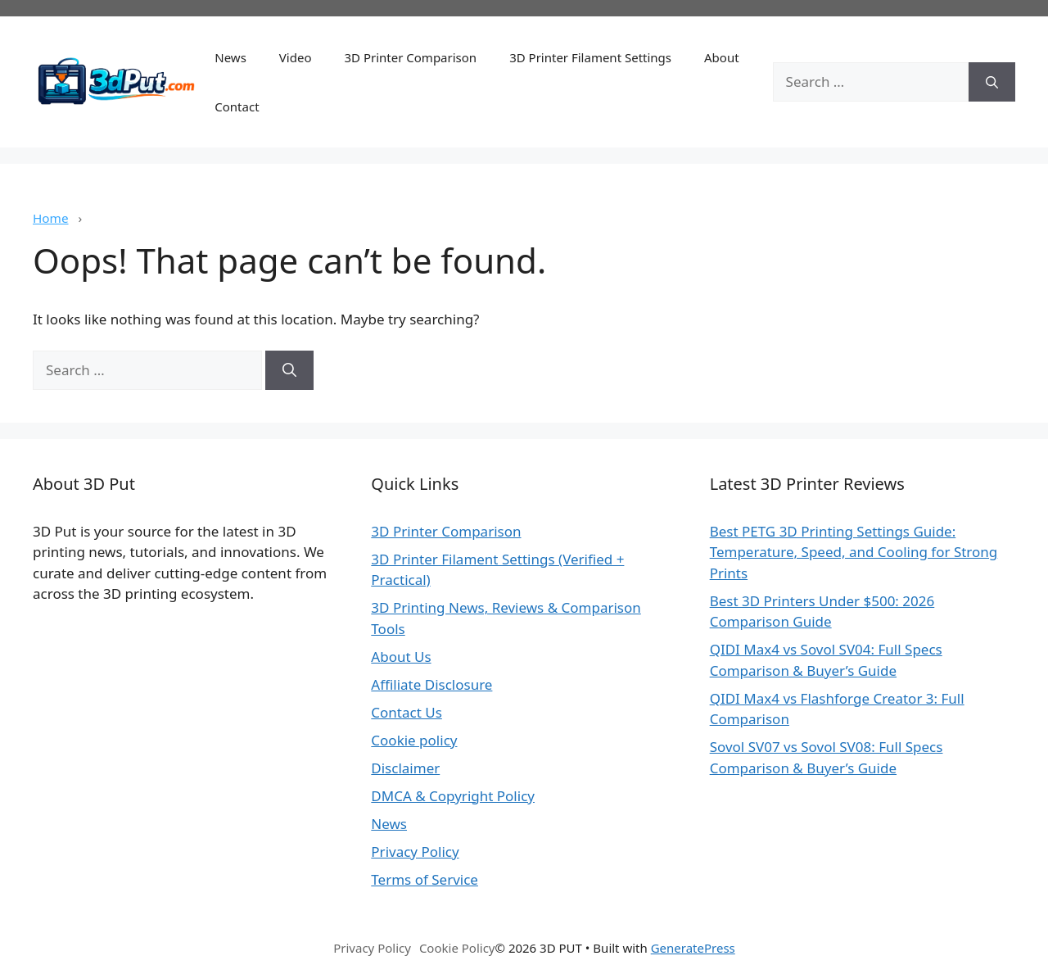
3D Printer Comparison (410, 57)
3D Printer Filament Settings (590, 57)
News (230, 57)
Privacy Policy (414, 851)
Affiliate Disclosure (431, 684)
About (721, 57)
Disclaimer (405, 768)
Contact (237, 106)
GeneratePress (693, 948)
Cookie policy (414, 740)
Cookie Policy (457, 948)
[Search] (992, 82)
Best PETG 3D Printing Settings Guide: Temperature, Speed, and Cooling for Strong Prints (854, 552)
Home (51, 218)
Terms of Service (424, 879)
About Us (401, 656)
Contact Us (406, 712)
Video (295, 57)
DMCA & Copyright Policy (453, 795)
